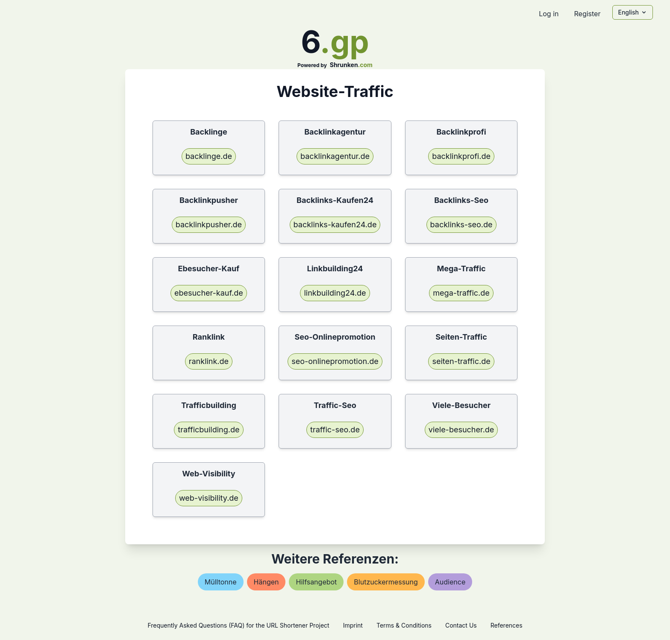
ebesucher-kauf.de (208, 292)
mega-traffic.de (461, 292)
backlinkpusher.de (209, 224)
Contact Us (461, 625)
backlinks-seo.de (461, 224)
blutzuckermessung (385, 582)
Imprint (353, 625)
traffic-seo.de (335, 429)
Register (587, 13)
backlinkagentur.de (335, 156)
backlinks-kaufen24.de (335, 224)
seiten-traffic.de (461, 361)
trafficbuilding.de (208, 429)
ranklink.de (209, 361)
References (507, 625)
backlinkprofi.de (461, 156)
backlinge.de (208, 156)
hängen (266, 582)
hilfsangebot (316, 582)
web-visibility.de (208, 497)
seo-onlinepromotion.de (335, 361)
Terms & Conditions (404, 625)
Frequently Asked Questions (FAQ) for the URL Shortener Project (238, 625)
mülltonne (221, 582)
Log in (548, 13)
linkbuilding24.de (335, 292)
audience (450, 582)
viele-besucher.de (461, 429)
